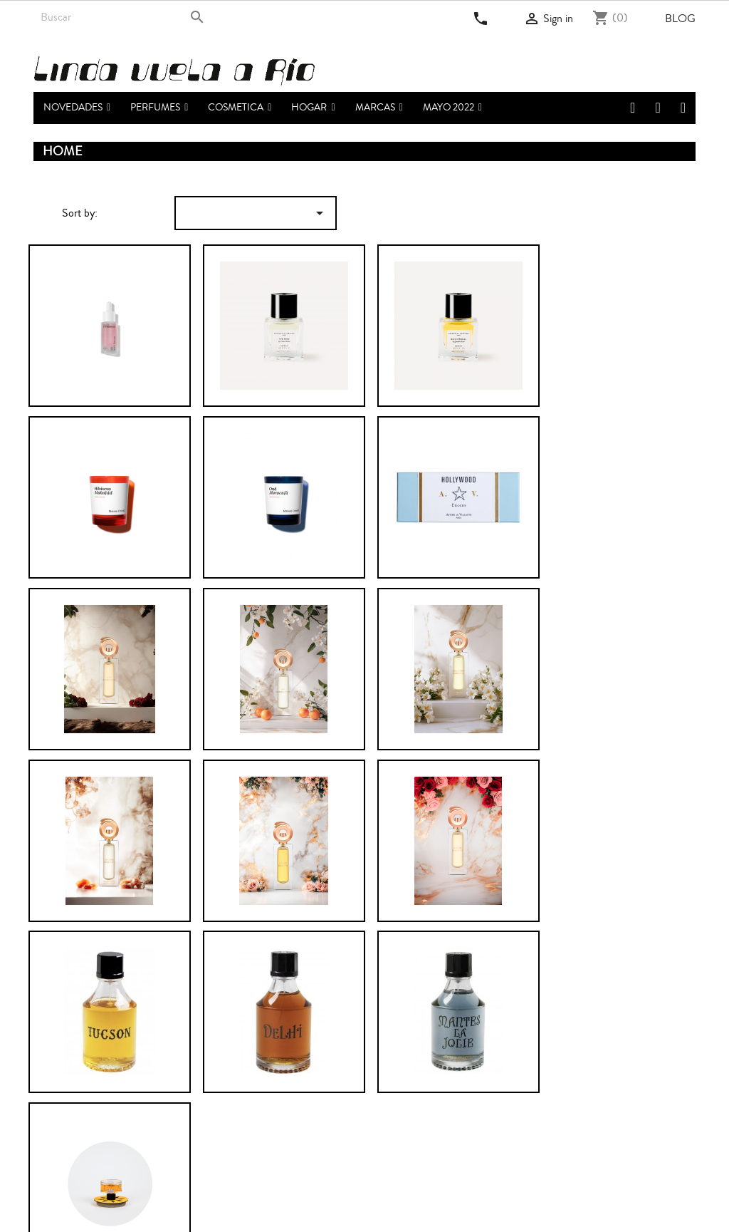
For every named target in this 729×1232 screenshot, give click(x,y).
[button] (159, 108)
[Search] (124, 17)
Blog (680, 18)
